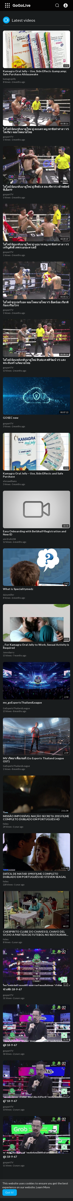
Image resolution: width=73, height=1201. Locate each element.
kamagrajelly (9, 79)
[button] (65, 5)
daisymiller (8, 594)
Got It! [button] (9, 1192)
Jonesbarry (8, 652)
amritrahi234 (9, 539)
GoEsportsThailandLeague (16, 708)
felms (6, 824)
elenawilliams (10, 481)
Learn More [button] (43, 1187)
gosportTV (8, 136)
